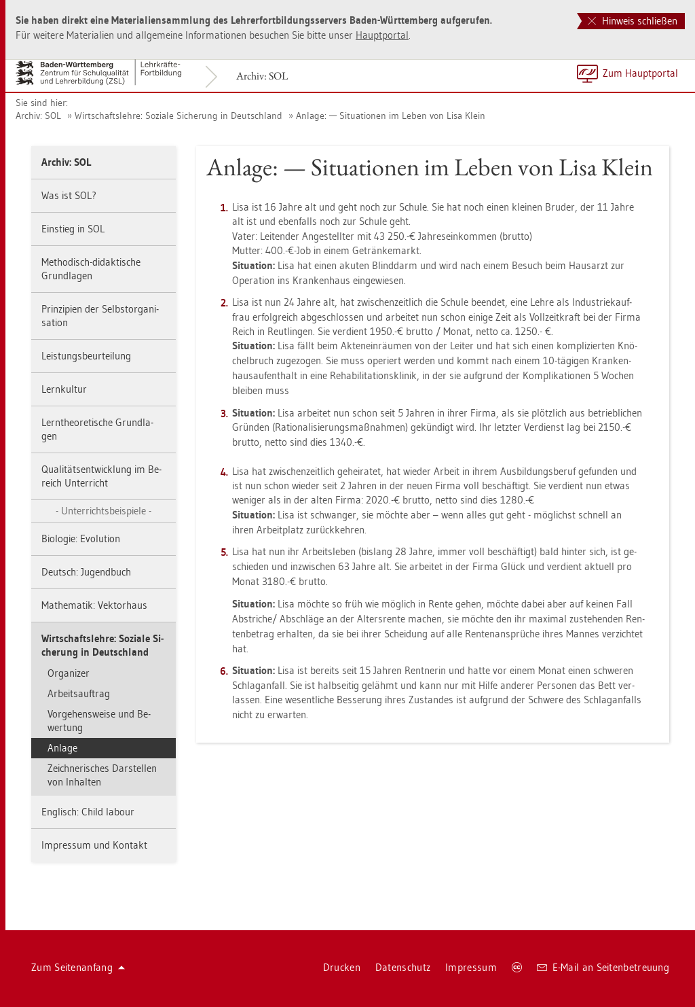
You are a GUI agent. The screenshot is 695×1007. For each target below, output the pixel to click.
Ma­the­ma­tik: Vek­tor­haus (94, 605)
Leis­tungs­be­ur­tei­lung (86, 355)
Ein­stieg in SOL (73, 228)
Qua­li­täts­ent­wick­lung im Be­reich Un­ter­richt (101, 476)
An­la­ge (62, 747)
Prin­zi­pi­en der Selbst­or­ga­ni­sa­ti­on (100, 315)
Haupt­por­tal (382, 35)
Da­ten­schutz (402, 967)
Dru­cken (341, 967)
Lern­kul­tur (64, 389)
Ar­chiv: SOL (262, 76)
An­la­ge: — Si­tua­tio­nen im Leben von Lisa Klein (390, 115)
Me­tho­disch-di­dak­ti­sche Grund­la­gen (90, 268)
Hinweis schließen (632, 20)
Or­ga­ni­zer (69, 673)
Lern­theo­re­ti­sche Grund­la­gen (97, 429)
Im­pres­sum (471, 967)
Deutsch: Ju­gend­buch (86, 571)
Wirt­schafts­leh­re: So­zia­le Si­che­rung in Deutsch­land (178, 115)
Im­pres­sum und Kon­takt (94, 844)
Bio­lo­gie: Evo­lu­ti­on (80, 538)
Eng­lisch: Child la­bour (87, 811)
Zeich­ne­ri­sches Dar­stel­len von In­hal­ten (102, 775)
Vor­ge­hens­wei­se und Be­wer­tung (99, 720)
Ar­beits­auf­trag (79, 693)
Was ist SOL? (68, 195)
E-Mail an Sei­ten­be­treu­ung (603, 967)
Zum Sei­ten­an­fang (78, 967)
